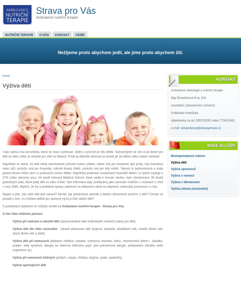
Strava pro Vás (66, 11)
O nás (44, 35)
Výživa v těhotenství (185, 182)
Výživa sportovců (183, 169)
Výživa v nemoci (182, 175)
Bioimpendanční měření (188, 156)
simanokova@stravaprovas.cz (201, 128)
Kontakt (62, 35)
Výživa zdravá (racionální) (189, 188)
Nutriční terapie (19, 35)
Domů (6, 75)
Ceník (80, 35)
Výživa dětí (179, 162)
